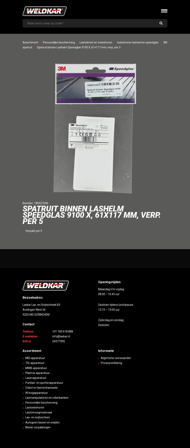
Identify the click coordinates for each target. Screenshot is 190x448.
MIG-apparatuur (35, 358)
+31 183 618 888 (62, 331)
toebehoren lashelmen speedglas (138, 42)
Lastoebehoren (34, 407)
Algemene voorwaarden (116, 358)
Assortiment (30, 42)
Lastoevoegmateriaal (38, 412)
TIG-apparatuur (34, 362)
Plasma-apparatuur (37, 373)
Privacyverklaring (111, 362)
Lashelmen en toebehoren (96, 42)
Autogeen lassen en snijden (42, 422)
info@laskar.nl (61, 336)
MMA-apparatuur (36, 368)
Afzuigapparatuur (36, 392)
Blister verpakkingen (38, 427)
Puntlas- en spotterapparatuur (44, 382)
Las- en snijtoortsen (37, 417)
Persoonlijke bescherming (59, 42)
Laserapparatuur (35, 377)
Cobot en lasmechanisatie (41, 387)
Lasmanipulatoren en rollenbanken (46, 397)
